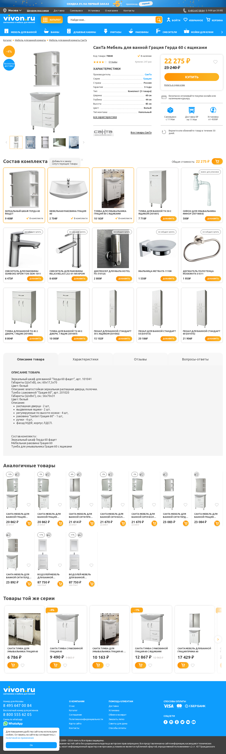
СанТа (148, 74)
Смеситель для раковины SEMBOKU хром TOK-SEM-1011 (23, 272)
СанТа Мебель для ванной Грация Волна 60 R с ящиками (49, 516)
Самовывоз (76, 10)
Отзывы (113, 62)
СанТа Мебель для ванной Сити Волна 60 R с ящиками (144, 516)
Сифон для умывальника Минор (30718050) (199, 212)
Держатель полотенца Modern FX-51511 (198, 272)
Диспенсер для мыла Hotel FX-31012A (112, 272)
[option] (45, 91)
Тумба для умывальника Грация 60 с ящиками (110, 212)
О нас (72, 706)
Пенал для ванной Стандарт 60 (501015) (201, 332)
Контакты (129, 10)
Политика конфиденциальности (86, 719)
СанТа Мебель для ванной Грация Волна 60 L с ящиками (17, 516)
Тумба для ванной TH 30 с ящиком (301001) (154, 212)
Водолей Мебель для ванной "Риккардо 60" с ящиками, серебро (49, 576)
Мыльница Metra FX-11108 (154, 271)
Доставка (59, 10)
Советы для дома (118, 723)
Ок (31, 745)
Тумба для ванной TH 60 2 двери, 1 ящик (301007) (65, 332)
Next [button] (83, 142)
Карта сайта (75, 723)
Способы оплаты (117, 728)
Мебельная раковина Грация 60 (67, 212)
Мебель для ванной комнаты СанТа (68, 40)
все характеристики (105, 117)
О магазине (111, 10)
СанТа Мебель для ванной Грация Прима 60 (194, 650)
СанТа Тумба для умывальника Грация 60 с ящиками (108, 650)
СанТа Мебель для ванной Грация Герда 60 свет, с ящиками (205, 516)
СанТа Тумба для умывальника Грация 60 (22, 650)
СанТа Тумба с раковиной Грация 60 (66, 650)
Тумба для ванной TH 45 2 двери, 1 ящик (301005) (21, 332)
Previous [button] (6, 142)
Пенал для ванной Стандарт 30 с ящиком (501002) (112, 332)
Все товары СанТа (141, 132)
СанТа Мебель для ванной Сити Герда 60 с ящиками (175, 516)
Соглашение (75, 714)
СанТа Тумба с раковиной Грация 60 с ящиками (151, 650)
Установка (94, 10)
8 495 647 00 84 (17, 705)
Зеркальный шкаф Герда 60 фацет (22, 212)
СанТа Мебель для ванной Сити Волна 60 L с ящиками (113, 516)
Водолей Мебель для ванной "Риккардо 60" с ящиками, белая (80, 576)
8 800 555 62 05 (17, 714)
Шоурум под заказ (38, 10)
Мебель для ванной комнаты (30, 40)
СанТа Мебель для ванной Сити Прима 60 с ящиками (81, 516)
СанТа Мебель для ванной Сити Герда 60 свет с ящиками (18, 576)
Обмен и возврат (118, 714)
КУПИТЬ (191, 77)
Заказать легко (117, 719)
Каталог (7, 40)
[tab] (30, 359)
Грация (147, 78)
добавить (168, 219)
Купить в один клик (174, 85)
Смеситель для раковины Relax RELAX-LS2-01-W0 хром (67, 272)
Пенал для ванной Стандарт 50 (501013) (157, 332)
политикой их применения (20, 738)
